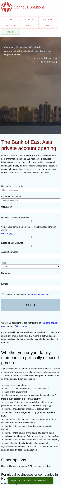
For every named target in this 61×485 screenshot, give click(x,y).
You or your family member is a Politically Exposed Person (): (28, 228)
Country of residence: (11, 196)
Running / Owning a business (15, 218)
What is (7, 233)
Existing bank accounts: (12, 243)
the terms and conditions (38, 294)
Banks (29, 25)
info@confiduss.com (45, 58)
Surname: (5, 273)
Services (29, 19)
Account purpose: (9, 252)
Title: (3, 263)
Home (10, 19)
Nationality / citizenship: (12, 186)
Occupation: (7, 207)
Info (48, 25)
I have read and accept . (26, 294)
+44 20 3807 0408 (48, 62)
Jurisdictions (10, 25)
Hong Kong (21, 326)
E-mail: (4, 284)
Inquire (10, 31)
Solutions (47, 19)
